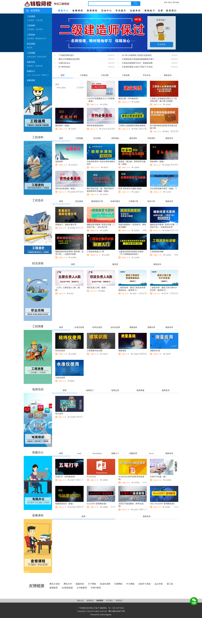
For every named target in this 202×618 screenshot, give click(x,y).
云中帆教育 (82, 588)
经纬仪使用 (41, 57)
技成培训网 (105, 584)
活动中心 (106, 11)
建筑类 (29, 48)
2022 (57, 84)
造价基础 (30, 38)
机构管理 (99, 601)
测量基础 (133, 327)
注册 (169, 2)
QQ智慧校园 (67, 588)
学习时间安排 (64, 67)
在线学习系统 (144, 584)
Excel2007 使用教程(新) (97, 504)
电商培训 (31, 62)
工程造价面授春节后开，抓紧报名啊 (137, 63)
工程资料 (31, 25)
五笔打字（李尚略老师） (66, 477)
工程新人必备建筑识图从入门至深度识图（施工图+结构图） (163, 99)
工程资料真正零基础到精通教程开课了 (138, 59)
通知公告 (80, 601)
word (29, 75)
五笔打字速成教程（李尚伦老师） (131, 505)
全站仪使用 (115, 327)
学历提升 (121, 11)
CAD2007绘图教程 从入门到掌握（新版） (101, 99)
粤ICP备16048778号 (116, 611)
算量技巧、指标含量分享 (66, 225)
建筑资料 (133, 138)
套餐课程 (77, 11)
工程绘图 (126, 75)
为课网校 (118, 584)
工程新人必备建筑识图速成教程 (131, 126)
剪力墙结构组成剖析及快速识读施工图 (163, 127)
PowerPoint (36, 75)
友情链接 (36, 586)
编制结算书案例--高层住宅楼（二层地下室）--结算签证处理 (164, 226)
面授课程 (92, 11)
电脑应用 (133, 453)
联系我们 (171, 11)
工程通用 (31, 16)
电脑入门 (45, 75)
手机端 (175, 2)
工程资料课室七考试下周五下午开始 (137, 67)
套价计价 (151, 201)
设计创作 (59, 414)
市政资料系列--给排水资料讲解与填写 (101, 163)
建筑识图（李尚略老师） (129, 98)
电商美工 (30, 66)
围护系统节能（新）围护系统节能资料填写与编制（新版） (100, 190)
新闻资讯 (90, 601)
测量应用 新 (155, 351)
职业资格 (31, 44)
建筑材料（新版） (63, 126)
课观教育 (53, 588)
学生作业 (147, 75)
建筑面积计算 (40, 38)
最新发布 (168, 75)
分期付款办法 (64, 63)
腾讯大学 (68, 584)
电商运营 (39, 66)
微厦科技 (80, 584)
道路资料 (59, 162)
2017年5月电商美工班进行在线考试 (137, 55)
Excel (151, 453)
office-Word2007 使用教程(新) (162, 504)
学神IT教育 (96, 588)
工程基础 (30, 20)
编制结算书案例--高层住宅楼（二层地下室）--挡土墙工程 (101, 226)
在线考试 (135, 11)
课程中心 (63, 11)
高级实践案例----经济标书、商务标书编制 (132, 226)
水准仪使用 (31, 57)
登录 (165, 2)
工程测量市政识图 (94, 351)
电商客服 (140, 390)
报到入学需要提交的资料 (69, 59)
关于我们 (109, 601)
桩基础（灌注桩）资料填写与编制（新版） (131, 163)
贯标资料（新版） (157, 162)
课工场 (170, 584)
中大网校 (130, 584)
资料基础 (115, 138)
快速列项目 (115, 201)
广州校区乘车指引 (66, 55)
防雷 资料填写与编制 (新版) (130, 189)
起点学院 (159, 584)
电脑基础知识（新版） (65, 504)
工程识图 (39, 20)
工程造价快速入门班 (95, 252)
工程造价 (31, 35)
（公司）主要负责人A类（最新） (67, 289)
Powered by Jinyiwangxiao (101, 614)
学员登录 (161, 44)
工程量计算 (133, 201)
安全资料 (39, 29)
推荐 (63, 75)
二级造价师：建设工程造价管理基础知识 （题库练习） (131, 289)
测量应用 (151, 327)
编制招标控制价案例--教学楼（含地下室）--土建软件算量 (69, 253)
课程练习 (149, 11)
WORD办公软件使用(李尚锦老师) (131, 478)
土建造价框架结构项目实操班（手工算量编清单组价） (131, 253)
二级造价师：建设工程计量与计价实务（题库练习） (163, 289)
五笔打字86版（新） (158, 477)
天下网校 (92, 584)
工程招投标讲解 (156, 252)
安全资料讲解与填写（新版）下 (163, 189)
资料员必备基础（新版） (66, 189)
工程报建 (30, 29)
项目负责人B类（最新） (97, 288)
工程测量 (31, 53)
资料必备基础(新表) (95, 126)
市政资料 (151, 138)
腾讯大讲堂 (54, 584)
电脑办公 (31, 71)
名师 (160, 11)
